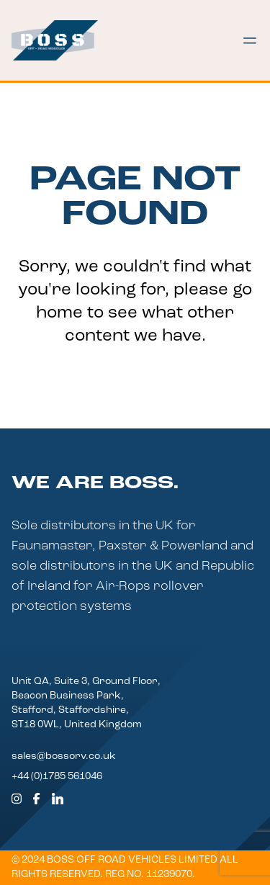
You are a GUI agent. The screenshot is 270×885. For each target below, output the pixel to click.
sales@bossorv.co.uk (64, 756)
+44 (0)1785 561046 (57, 776)
